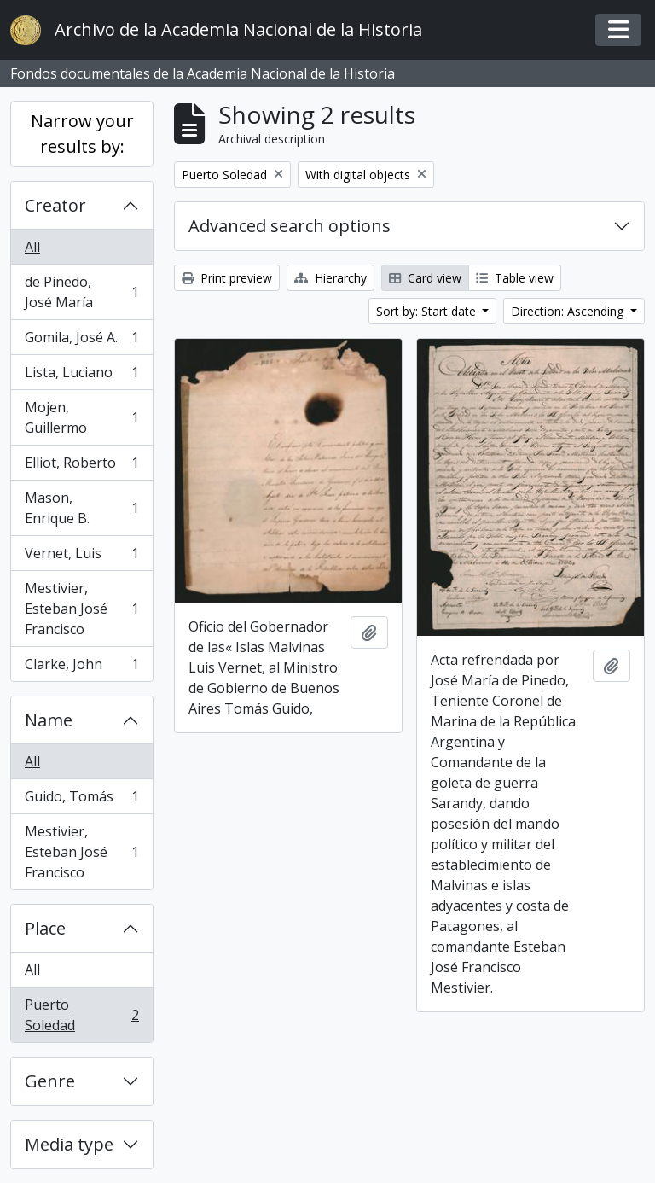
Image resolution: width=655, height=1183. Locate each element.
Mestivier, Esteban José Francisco (81, 608)
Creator (55, 205)
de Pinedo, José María (81, 292)
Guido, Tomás (81, 800)
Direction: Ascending (569, 311)
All (32, 246)
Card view (425, 278)
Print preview (227, 278)
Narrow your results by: (82, 133)
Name (48, 719)
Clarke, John (81, 667)
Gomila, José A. (81, 341)
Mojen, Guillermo (81, 417)
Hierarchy (330, 278)
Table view (515, 278)
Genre (50, 1081)
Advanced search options (289, 225)
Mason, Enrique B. (81, 507)
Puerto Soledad (81, 1014)
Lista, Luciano (81, 376)
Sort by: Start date (427, 311)
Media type (69, 1144)
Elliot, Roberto (81, 466)
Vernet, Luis (81, 557)
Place (45, 928)
